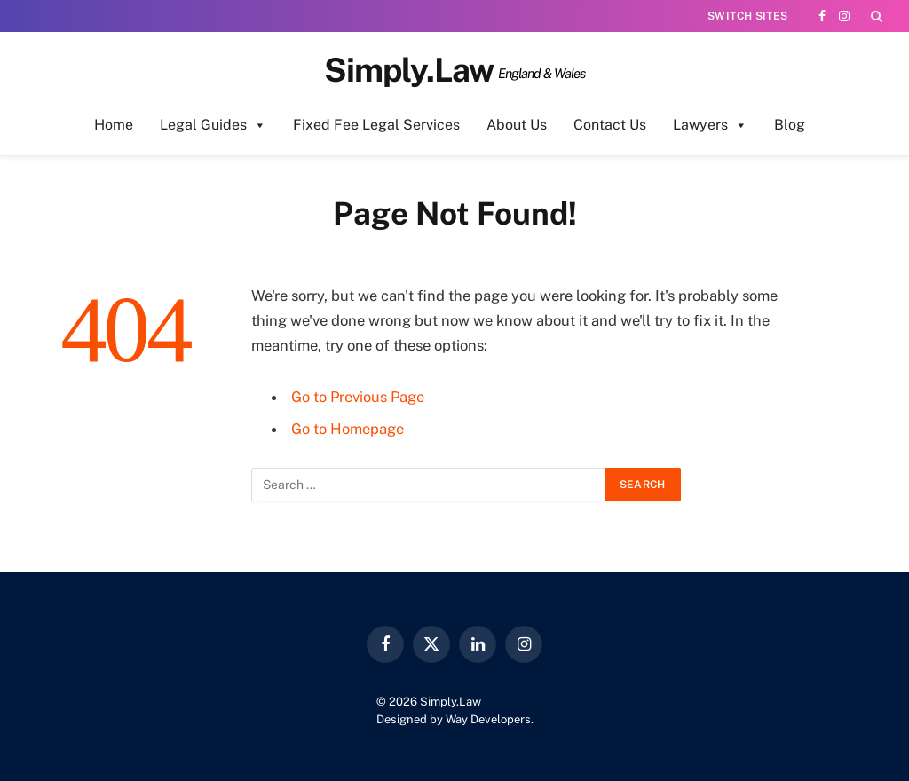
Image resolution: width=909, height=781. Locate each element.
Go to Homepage (347, 429)
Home (113, 124)
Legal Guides (213, 125)
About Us (516, 124)
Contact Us (609, 124)
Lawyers (710, 125)
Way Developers (488, 719)
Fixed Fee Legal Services (376, 124)
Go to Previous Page (358, 397)
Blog (789, 124)
